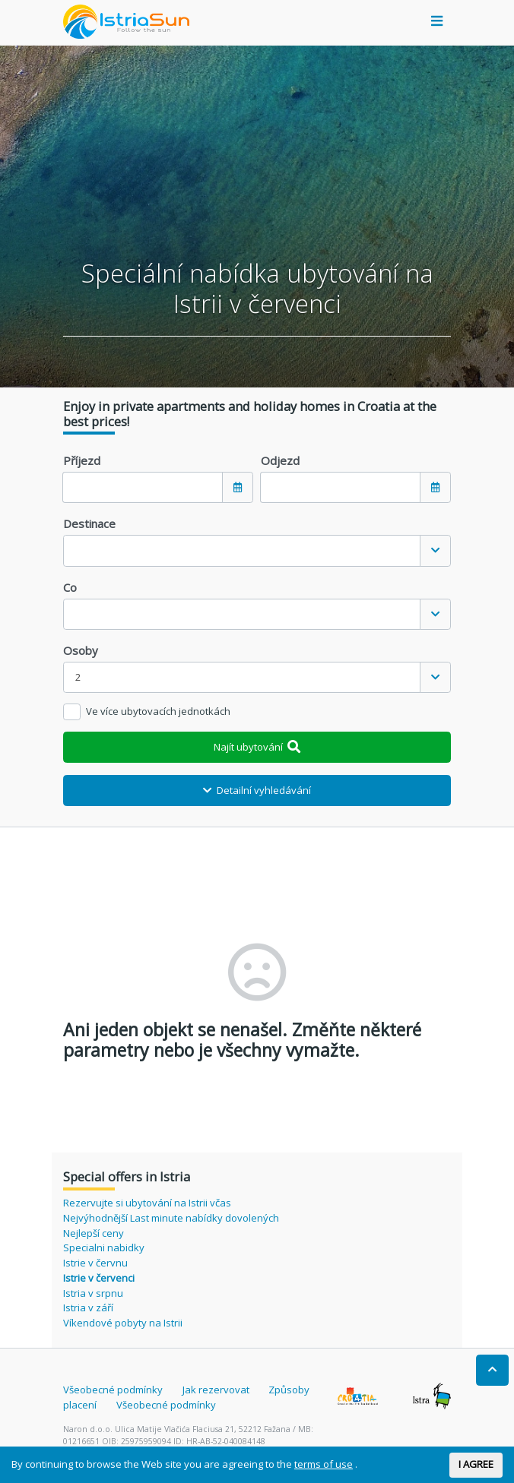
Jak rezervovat (215, 1389)
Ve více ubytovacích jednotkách (158, 711)
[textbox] (241, 550)
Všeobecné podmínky (113, 1389)
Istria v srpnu (93, 1293)
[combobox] (257, 550)
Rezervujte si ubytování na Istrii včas (147, 1202)
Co (70, 587)
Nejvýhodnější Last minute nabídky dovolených (171, 1218)
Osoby (80, 650)
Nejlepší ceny (93, 1233)
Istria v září (88, 1307)
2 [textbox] (78, 677)
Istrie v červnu (95, 1263)
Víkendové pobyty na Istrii (122, 1323)
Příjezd (81, 460)
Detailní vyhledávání (257, 790)
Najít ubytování (257, 747)
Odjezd (280, 460)
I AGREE (475, 1464)
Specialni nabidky (103, 1247)
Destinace (89, 523)
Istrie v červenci (99, 1278)
